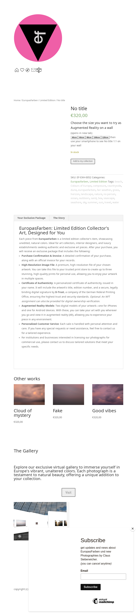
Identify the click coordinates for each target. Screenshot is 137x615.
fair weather (104, 190)
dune (74, 190)
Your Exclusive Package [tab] (31, 218)
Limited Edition (47, 100)
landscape (87, 194)
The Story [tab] (59, 218)
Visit (68, 492)
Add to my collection (83, 161)
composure (99, 186)
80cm (89, 137)
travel (107, 202)
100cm (97, 137)
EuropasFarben (30, 100)
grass (116, 190)
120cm (105, 137)
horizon (75, 194)
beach (118, 181)
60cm (81, 137)
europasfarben (87, 190)
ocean (74, 198)
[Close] (132, 529)
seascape (109, 198)
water (115, 202)
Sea (100, 198)
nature (98, 194)
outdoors (84, 198)
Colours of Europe (81, 186)
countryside (114, 186)
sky (84, 202)
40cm (74, 137)
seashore (76, 202)
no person (109, 194)
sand (94, 198)
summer (92, 202)
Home (17, 100)
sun (101, 202)
